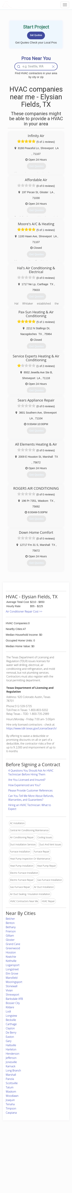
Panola (10, 1079)
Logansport (13, 965)
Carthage (11, 1024)
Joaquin (10, 1100)
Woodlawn (12, 1096)
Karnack (10, 1066)
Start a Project (13, 1157)
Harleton (11, 1049)
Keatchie (11, 956)
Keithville (11, 961)
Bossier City (13, 1003)
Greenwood (13, 948)
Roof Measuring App (32, 1153)
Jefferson (11, 1058)
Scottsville (12, 1083)
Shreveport (12, 994)
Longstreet (12, 969)
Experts (25, 1149)
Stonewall (11, 986)
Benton (10, 923)
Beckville (11, 1020)
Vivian (9, 990)
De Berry (11, 1032)
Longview (11, 1015)
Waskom (11, 1091)
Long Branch (13, 1070)
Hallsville (11, 1045)
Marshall (11, 1074)
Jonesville (11, 1062)
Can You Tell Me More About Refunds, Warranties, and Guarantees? (31, 797)
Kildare (10, 1007)
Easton (10, 1037)
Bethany (11, 927)
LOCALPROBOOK (24, 5)
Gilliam (10, 935)
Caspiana (11, 1112)
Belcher (10, 918)
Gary (8, 1041)
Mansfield (11, 978)
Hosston (11, 952)
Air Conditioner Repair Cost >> (24, 611)
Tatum (9, 1087)
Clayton (10, 1028)
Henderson (12, 1053)
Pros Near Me (13, 1153)
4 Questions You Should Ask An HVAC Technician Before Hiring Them (30, 772)
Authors (50, 1153)
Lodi (8, 1011)
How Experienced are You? (24, 785)
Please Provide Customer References (30, 790)
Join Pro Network (30, 1145)
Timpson (11, 1108)
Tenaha (10, 1104)
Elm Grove (12, 973)
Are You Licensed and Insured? (26, 780)
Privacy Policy (53, 1149)
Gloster (10, 940)
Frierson (11, 931)
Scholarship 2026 (54, 1145)
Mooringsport (14, 982)
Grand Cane (13, 944)
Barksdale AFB (14, 999)
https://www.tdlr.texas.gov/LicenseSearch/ (31, 728)
